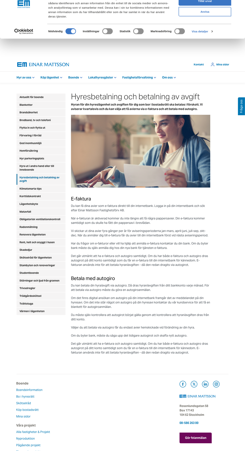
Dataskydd (96, 430)
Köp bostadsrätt (28, 410)
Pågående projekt (65, 408)
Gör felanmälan (195, 437)
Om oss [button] (167, 77)
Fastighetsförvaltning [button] (137, 77)
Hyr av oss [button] (24, 77)
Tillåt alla (205, 9)
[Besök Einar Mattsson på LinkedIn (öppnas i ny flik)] (205, 385)
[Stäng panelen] (239, 5)
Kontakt (199, 64)
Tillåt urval (205, 20)
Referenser (60, 421)
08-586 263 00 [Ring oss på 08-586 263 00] (189, 423)
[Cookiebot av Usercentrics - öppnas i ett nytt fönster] (23, 50)
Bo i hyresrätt (26, 396)
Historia (94, 403)
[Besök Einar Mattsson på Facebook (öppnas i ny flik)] (183, 385)
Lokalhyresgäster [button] (100, 77)
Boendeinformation (30, 390)
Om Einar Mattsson (102, 390)
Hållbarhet (96, 410)
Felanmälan (133, 396)
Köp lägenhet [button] (49, 77)
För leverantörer (136, 416)
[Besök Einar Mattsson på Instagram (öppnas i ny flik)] (216, 385)
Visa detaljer (200, 50)
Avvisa (204, 30)
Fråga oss (132, 403)
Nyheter (94, 423)
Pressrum (131, 410)
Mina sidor (222, 64)
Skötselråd (24, 403)
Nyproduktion (62, 401)
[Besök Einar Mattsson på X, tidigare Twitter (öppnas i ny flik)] (194, 385)
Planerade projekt (65, 414)
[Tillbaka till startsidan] (43, 64)
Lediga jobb (97, 416)
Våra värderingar (100, 396)
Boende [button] (73, 77)
